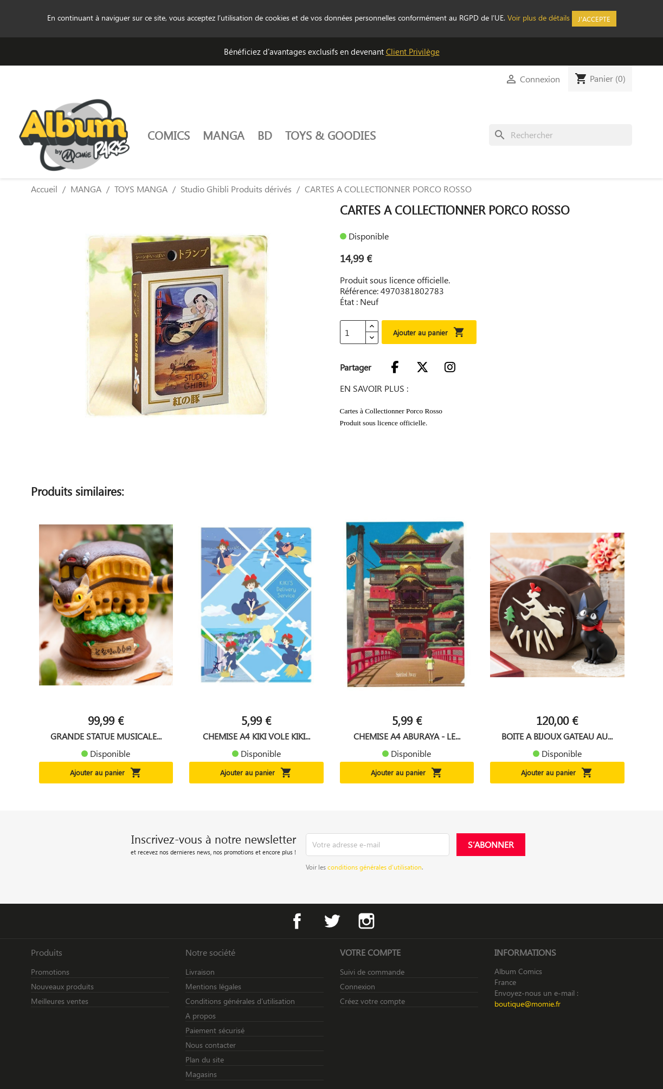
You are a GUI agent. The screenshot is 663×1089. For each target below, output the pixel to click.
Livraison (200, 972)
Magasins (201, 1074)
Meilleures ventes (59, 1001)
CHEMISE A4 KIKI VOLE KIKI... (256, 736)
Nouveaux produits (62, 986)
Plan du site (204, 1059)
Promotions (50, 972)
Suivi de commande (372, 972)
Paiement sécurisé (214, 1030)
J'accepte (594, 18)
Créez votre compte (372, 1001)
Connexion (357, 986)
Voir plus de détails (538, 17)
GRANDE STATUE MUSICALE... (106, 736)
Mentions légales (213, 986)
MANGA (223, 134)
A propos (200, 1015)
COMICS (168, 134)
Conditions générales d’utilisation (240, 1001)
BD (265, 134)
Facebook (297, 921)
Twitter (332, 921)
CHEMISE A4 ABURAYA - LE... (406, 736)
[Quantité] (353, 332)
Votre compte (370, 952)
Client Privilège (413, 51)
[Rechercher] (560, 135)
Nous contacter (210, 1045)
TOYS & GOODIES (330, 134)
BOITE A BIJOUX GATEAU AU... (557, 736)
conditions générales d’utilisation (374, 867)
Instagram (366, 921)
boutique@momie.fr (527, 1004)
